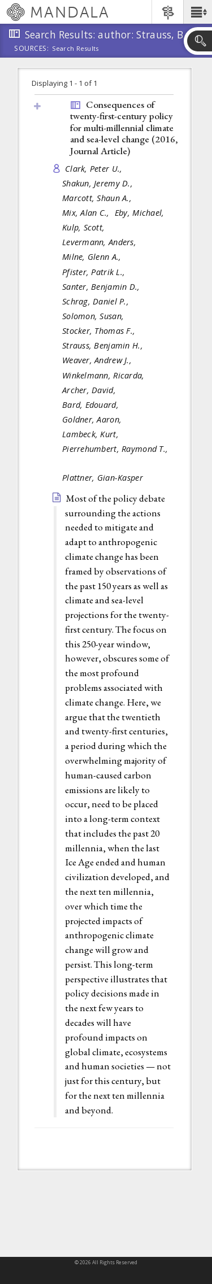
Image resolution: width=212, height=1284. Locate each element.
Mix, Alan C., (87, 212)
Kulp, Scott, (84, 227)
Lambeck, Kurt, (91, 434)
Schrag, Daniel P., (96, 301)
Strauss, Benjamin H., (103, 345)
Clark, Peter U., (95, 168)
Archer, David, (90, 390)
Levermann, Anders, (100, 242)
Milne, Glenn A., (93, 256)
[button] (197, 12)
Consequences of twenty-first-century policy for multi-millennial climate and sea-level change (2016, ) (124, 127)
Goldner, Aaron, (93, 419)
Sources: (31, 49)
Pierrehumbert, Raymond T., (115, 448)
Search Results (75, 49)
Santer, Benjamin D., (102, 286)
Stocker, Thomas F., (100, 330)
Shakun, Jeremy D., (98, 183)
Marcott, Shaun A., (98, 198)
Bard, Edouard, (91, 404)
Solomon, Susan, (94, 316)
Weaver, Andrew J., (98, 360)
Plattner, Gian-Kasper (102, 477)
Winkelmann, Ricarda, (104, 375)
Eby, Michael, (141, 212)
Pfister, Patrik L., (95, 272)
